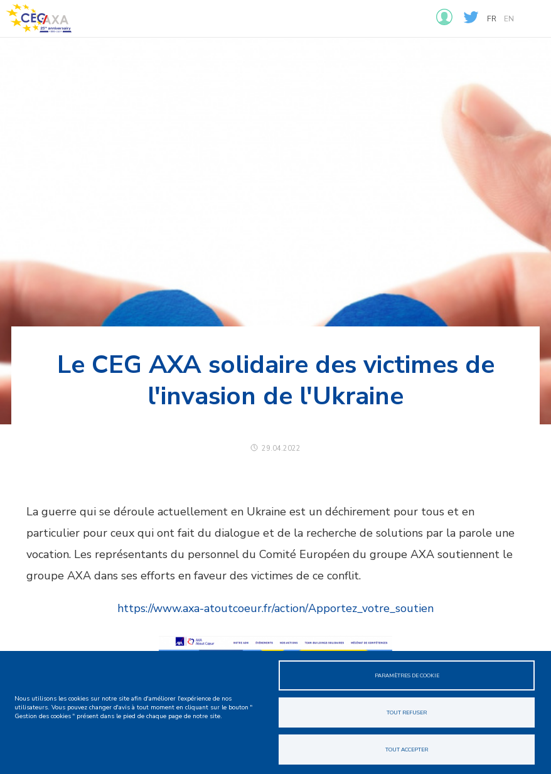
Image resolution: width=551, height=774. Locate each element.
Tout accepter (406, 749)
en (509, 19)
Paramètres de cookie (407, 675)
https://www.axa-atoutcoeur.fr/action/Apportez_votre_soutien (275, 608)
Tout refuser (407, 712)
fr (491, 19)
